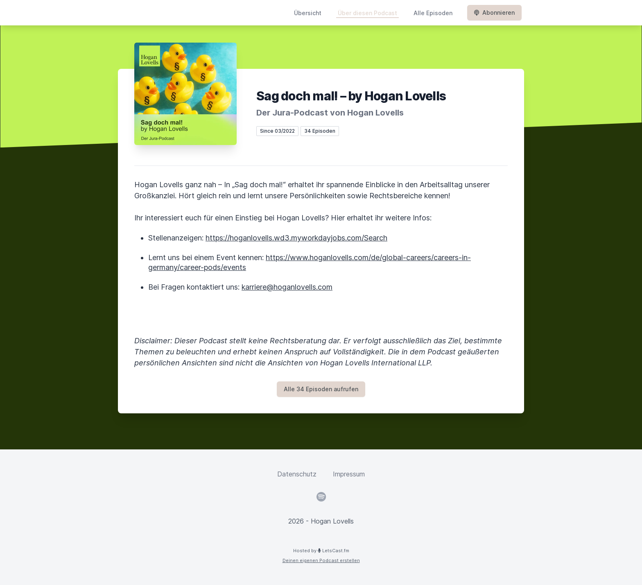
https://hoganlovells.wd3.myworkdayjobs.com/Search (296, 238)
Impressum (349, 474)
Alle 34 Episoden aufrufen (321, 388)
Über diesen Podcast (367, 12)
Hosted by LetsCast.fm (321, 550)
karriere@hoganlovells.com (287, 287)
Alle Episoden (433, 12)
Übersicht (307, 12)
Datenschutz (296, 474)
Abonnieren (494, 12)
